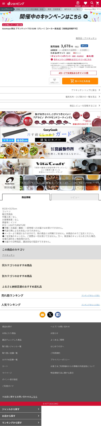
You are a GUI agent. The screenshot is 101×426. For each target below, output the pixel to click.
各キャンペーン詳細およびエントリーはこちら (72, 59)
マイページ (7, 372)
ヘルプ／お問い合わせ (60, 326)
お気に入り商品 (9, 333)
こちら (34, 396)
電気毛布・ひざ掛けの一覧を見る (81, 97)
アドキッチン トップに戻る (84, 90)
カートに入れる (80, 81)
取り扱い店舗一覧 (10, 353)
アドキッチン (8, 255)
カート (5, 366)
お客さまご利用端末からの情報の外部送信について (73, 366)
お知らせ (54, 333)
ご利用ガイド (8, 386)
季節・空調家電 (54, 9)
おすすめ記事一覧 (10, 359)
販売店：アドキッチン (86, 38)
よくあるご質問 (57, 339)
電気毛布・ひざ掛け (72, 9)
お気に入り (54, 82)
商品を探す (7, 326)
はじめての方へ (57, 346)
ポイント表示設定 (10, 379)
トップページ (6, 9)
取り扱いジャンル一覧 (11, 346)
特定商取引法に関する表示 (62, 372)
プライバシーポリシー (60, 359)
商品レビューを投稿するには (83, 106)
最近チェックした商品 (11, 339)
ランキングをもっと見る (90, 295)
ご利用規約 (55, 353)
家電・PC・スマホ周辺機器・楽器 (30, 9)
